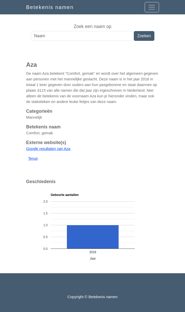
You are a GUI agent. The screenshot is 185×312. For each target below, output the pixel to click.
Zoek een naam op (92, 26)
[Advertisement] (92, 51)
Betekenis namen (50, 7)
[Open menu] (152, 7)
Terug (33, 158)
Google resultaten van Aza (48, 149)
